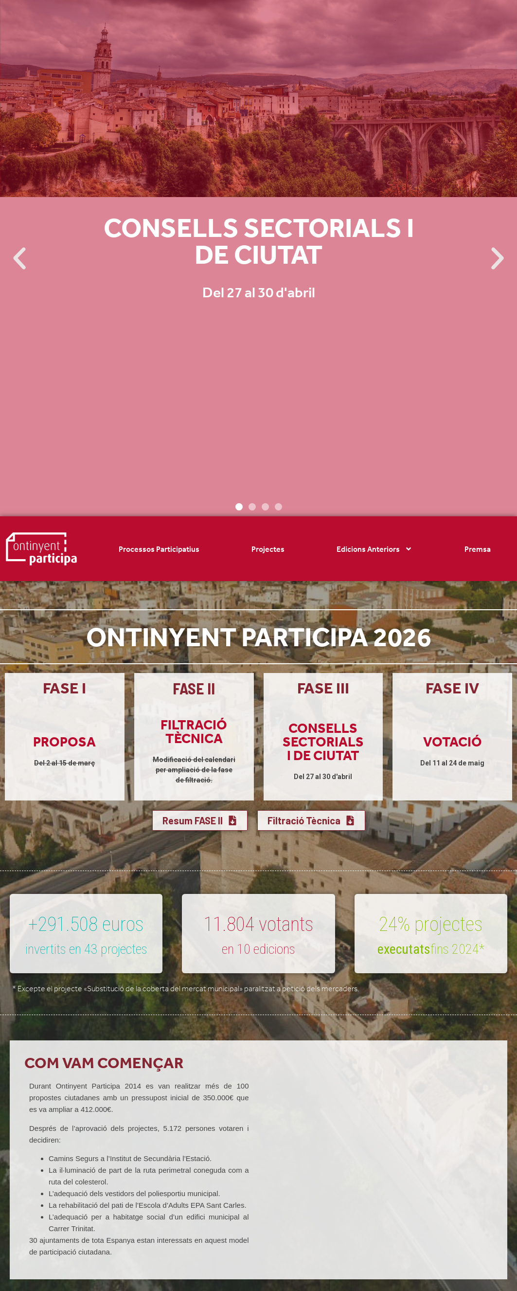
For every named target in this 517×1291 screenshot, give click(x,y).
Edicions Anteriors (374, 549)
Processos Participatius (159, 549)
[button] (19, 258)
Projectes (268, 549)
